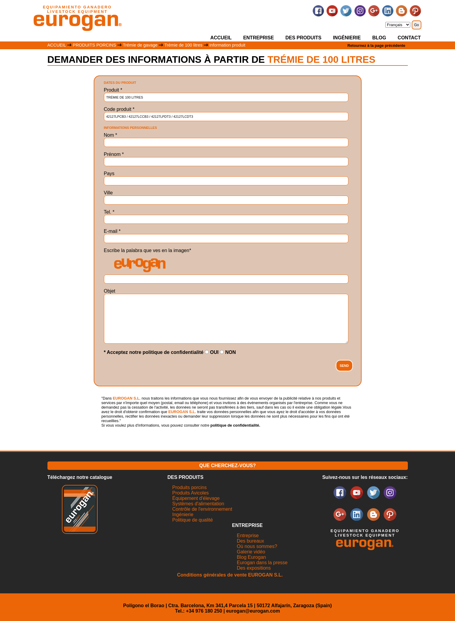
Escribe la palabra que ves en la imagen (147, 250)
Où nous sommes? (257, 546)
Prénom (114, 154)
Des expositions (254, 568)
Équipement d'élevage (196, 498)
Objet (109, 291)
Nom (110, 135)
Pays (109, 173)
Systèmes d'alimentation (198, 503)
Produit (113, 90)
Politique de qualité (192, 519)
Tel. (109, 212)
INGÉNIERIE (347, 37)
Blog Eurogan (251, 557)
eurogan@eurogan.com (253, 610)
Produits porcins (189, 487)
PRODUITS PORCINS (94, 45)
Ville (108, 192)
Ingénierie (182, 514)
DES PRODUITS (303, 37)
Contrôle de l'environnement (202, 509)
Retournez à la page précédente (376, 45)
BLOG (379, 37)
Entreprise (248, 535)
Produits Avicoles (190, 492)
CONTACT (409, 37)
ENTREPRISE (258, 37)
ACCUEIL (221, 37)
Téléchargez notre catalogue (79, 477)
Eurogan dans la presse (262, 562)
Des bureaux (250, 540)
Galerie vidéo (251, 551)
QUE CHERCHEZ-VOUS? (227, 465)
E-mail (112, 231)
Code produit (119, 109)
